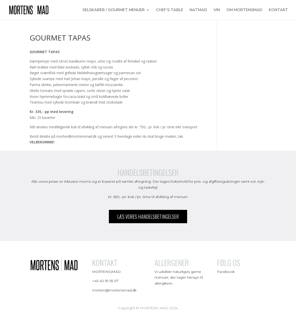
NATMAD (198, 10)
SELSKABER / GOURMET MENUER (113, 10)
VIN (217, 10)
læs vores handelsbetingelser (148, 216)
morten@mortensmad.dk (114, 290)
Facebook (226, 271)
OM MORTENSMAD (244, 10)
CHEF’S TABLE (169, 10)
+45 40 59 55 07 (105, 281)
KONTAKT (278, 10)
